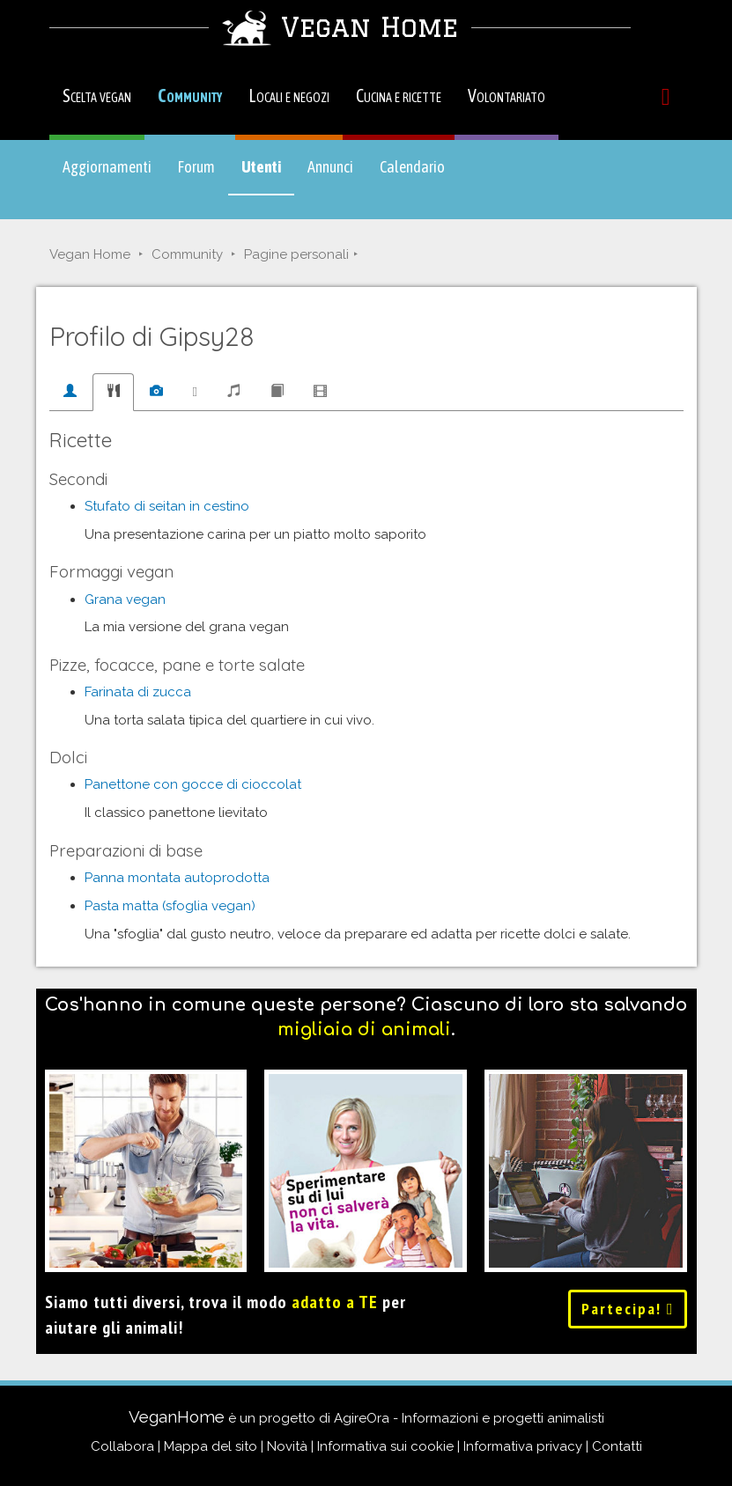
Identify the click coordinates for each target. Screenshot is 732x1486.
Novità (287, 1446)
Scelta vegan (97, 95)
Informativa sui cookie (385, 1446)
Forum (196, 167)
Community (190, 95)
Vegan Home (89, 254)
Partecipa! (628, 1308)
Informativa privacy (522, 1446)
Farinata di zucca (138, 692)
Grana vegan (125, 599)
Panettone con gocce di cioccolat (193, 784)
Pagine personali (296, 254)
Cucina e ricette (398, 95)
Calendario (412, 167)
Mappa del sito (210, 1446)
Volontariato (506, 95)
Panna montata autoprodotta (177, 878)
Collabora (122, 1446)
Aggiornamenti (107, 167)
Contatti (617, 1446)
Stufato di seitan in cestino (167, 506)
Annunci (330, 167)
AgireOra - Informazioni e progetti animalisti (469, 1418)
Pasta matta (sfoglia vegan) (170, 906)
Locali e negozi (288, 95)
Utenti (267, 175)
